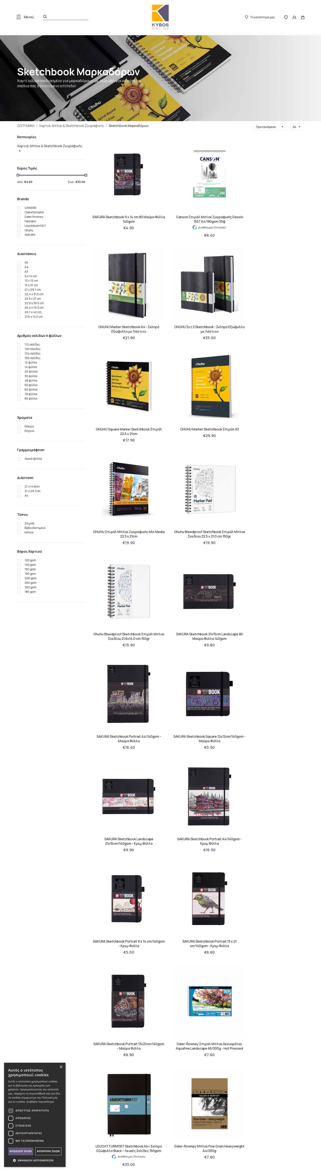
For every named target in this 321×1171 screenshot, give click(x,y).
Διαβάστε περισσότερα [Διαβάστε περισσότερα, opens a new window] (40, 1101)
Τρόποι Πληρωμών (79, 1093)
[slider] (18, 175)
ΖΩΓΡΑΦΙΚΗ (26, 125)
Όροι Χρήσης (75, 1101)
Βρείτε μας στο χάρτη (269, 1111)
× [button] (60, 1067)
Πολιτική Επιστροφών (80, 1085)
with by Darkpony (290, 1161)
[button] (34, 1160)
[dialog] (35, 1115)
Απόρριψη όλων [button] (48, 1151)
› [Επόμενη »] (207, 936)
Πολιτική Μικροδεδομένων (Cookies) (91, 1078)
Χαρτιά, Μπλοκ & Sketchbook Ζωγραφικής (71, 125)
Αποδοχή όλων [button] (21, 1151)
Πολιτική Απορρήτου (80, 1109)
